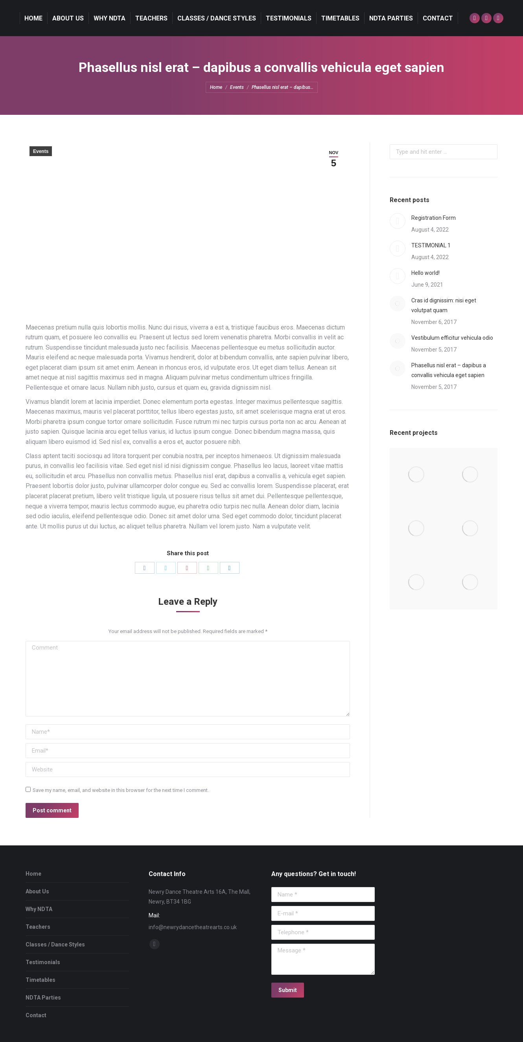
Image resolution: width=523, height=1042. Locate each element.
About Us (37, 891)
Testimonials (43, 962)
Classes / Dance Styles (55, 944)
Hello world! (425, 273)
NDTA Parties (43, 997)
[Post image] (397, 221)
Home (33, 874)
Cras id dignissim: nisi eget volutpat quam (443, 305)
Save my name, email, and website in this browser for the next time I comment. (121, 790)
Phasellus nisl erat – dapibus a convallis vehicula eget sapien (448, 370)
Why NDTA (39, 909)
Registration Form (433, 218)
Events (40, 151)
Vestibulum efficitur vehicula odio (452, 338)
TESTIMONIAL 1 (431, 245)
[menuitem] (33, 18)
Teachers (38, 927)
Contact (36, 1015)
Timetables (40, 980)
